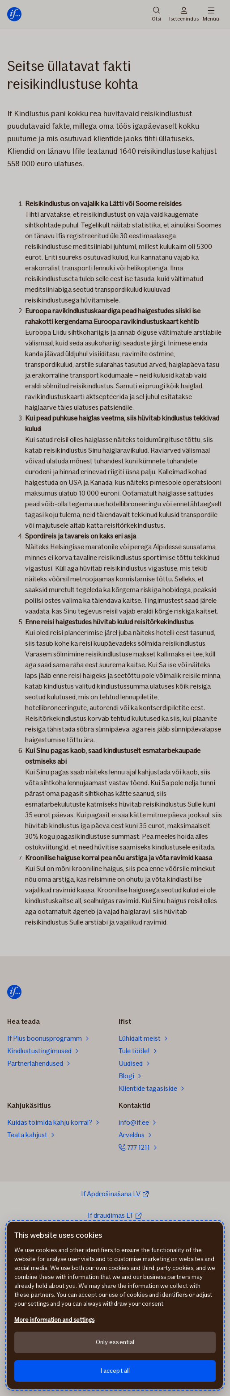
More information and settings (54, 1320)
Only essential (115, 1342)
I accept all (115, 1371)
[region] (115, 1305)
